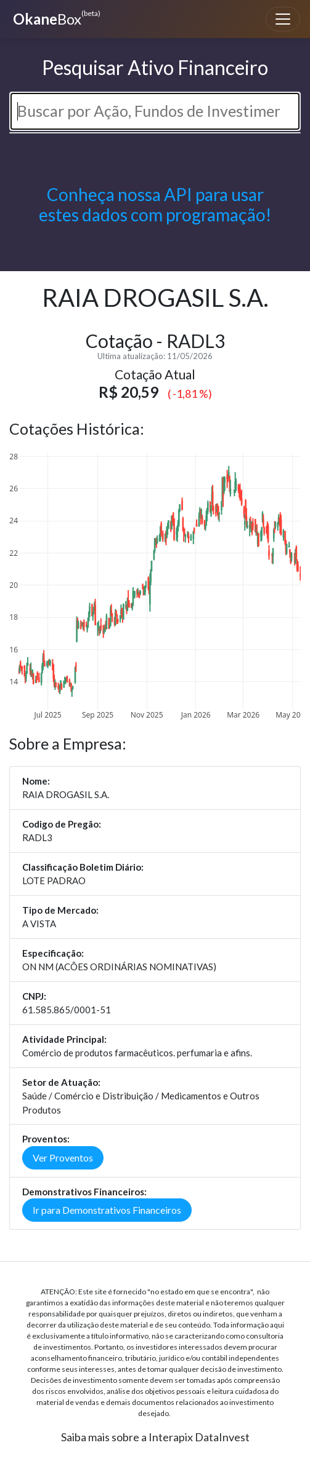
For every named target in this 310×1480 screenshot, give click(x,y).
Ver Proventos (63, 1157)
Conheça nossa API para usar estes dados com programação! (155, 205)
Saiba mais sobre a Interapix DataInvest (155, 1437)
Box (55, 18)
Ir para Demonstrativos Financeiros (107, 1210)
